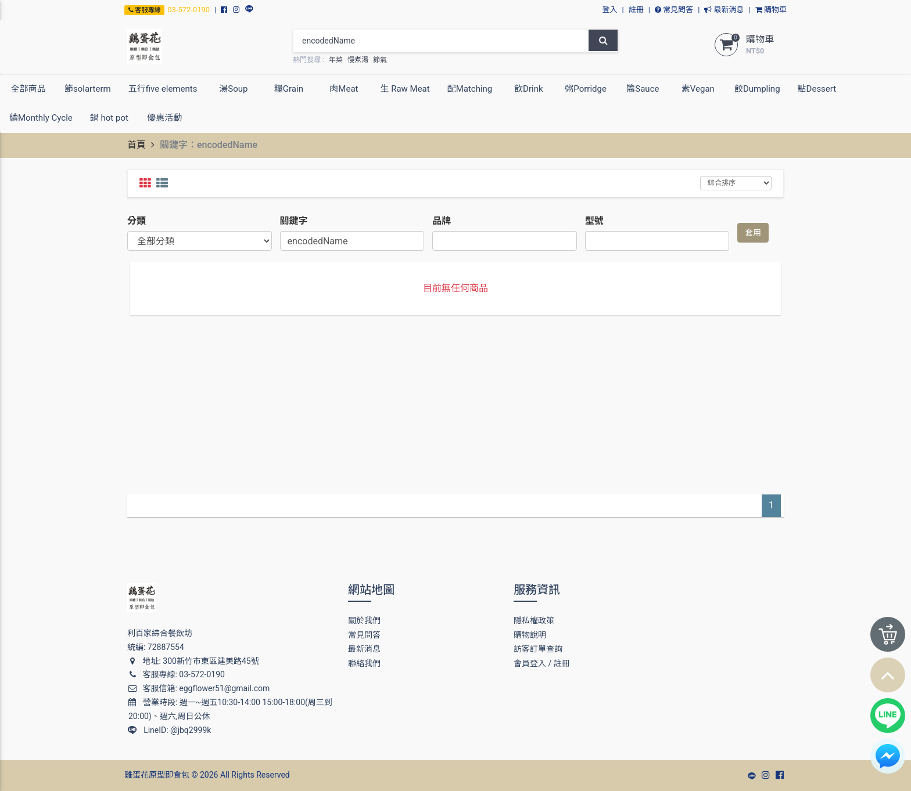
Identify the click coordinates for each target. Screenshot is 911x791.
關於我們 (364, 620)
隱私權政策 (534, 620)
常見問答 (674, 9)
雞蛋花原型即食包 (156, 774)
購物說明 (530, 635)
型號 (594, 220)
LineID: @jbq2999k (169, 730)
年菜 (336, 60)
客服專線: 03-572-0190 (176, 674)
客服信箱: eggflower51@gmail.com (198, 688)
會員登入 (530, 663)
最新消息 (724, 9)
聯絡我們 (364, 663)
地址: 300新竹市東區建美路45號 (193, 661)
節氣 (380, 60)
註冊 (636, 9)
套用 (753, 232)
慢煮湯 (357, 60)
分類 (136, 220)
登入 (610, 9)
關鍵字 (294, 220)
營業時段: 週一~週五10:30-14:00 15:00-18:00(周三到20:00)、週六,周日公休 (230, 709)
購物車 (771, 9)
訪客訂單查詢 (538, 648)
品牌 (441, 220)
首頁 (136, 144)
